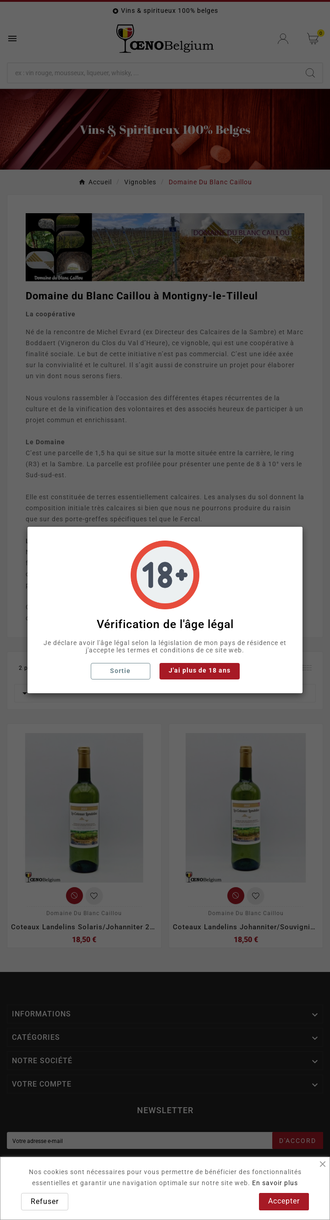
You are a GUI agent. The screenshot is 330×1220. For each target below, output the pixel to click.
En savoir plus (275, 1183)
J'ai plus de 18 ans (200, 670)
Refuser (45, 1201)
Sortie (120, 670)
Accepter (284, 1201)
